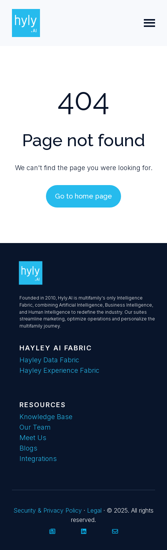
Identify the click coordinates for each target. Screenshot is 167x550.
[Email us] (115, 531)
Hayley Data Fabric (49, 360)
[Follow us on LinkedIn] (83, 531)
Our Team (35, 427)
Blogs (28, 448)
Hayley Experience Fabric (59, 370)
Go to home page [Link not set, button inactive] (83, 196)
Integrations (38, 459)
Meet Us (32, 438)
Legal (94, 510)
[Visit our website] (52, 531)
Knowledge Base (45, 417)
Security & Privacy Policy (48, 510)
